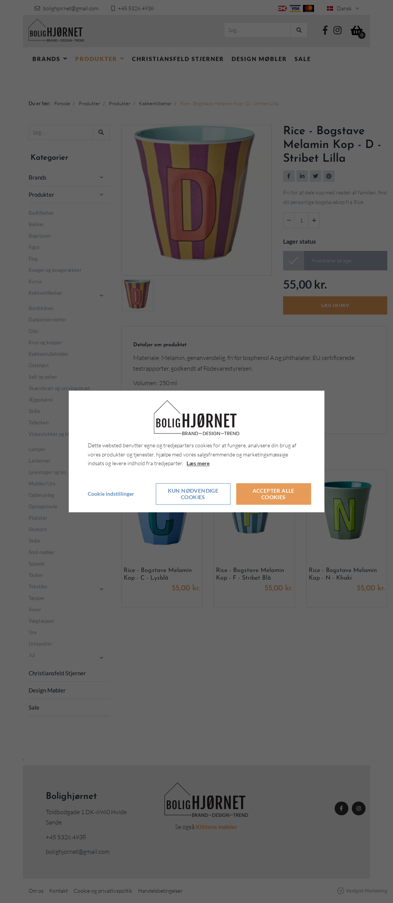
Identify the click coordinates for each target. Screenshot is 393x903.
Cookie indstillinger (111, 494)
